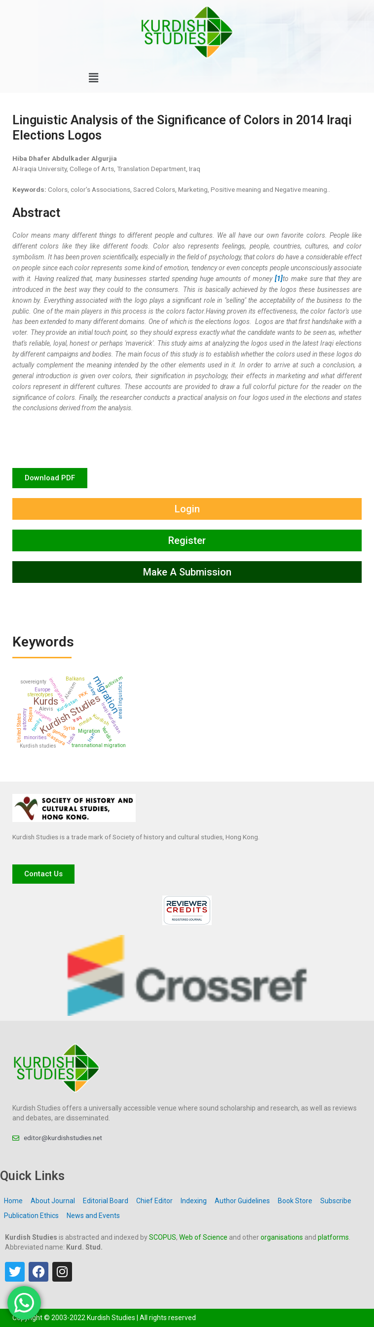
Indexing (194, 1201)
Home (13, 1201)
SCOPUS (162, 1237)
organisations (282, 1237)
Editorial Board (105, 1201)
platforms (333, 1237)
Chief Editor (154, 1201)
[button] (93, 78)
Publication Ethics (31, 1215)
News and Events (93, 1215)
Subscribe (335, 1201)
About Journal (53, 1201)
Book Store (295, 1201)
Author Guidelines (242, 1201)
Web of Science (203, 1237)
